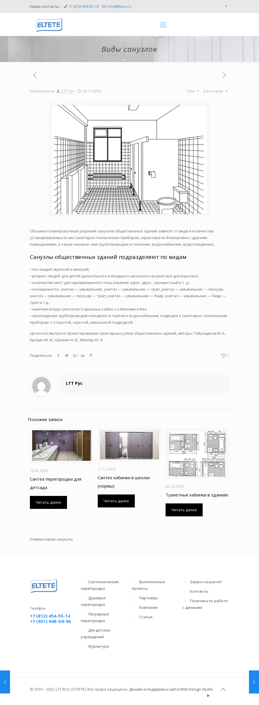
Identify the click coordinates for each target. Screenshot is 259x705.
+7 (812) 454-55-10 (83, 6)
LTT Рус (68, 91)
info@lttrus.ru (119, 6)
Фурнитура (98, 646)
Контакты (199, 591)
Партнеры (148, 597)
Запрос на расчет (206, 581)
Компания (148, 607)
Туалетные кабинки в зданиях (197, 495)
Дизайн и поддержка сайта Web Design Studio (171, 689)
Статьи (145, 616)
